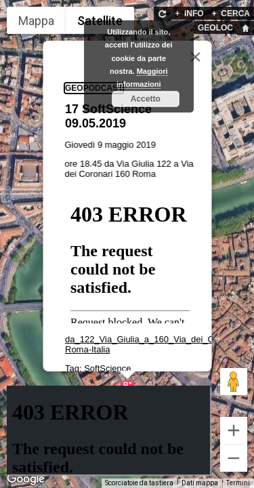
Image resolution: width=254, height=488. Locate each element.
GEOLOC (215, 28)
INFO (189, 13)
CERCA (231, 13)
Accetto (146, 99)
